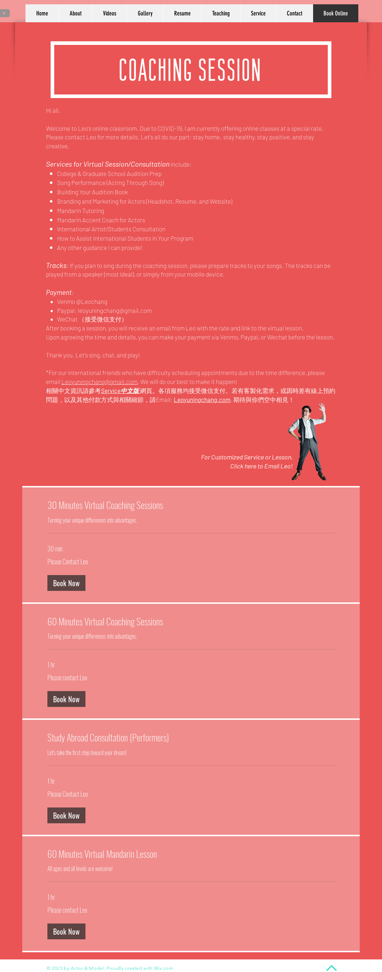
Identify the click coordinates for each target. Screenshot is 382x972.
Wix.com (163, 968)
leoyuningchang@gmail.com (115, 310)
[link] (191, 505)
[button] (66, 583)
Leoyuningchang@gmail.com (99, 381)
